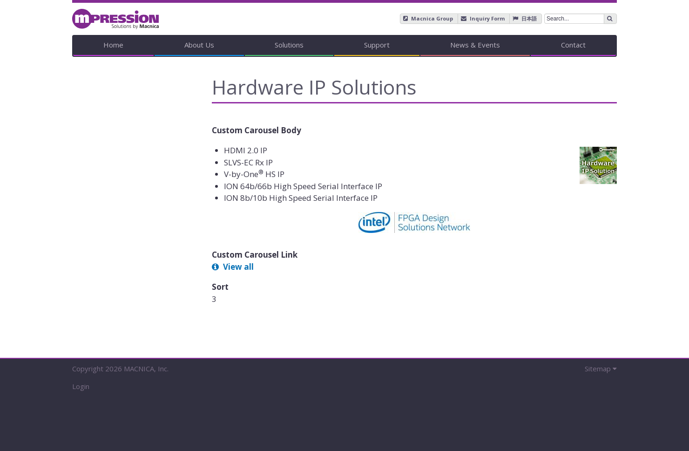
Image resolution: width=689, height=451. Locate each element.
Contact (573, 44)
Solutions (289, 44)
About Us (199, 44)
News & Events (475, 44)
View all (238, 266)
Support (377, 44)
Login (80, 386)
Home (113, 44)
